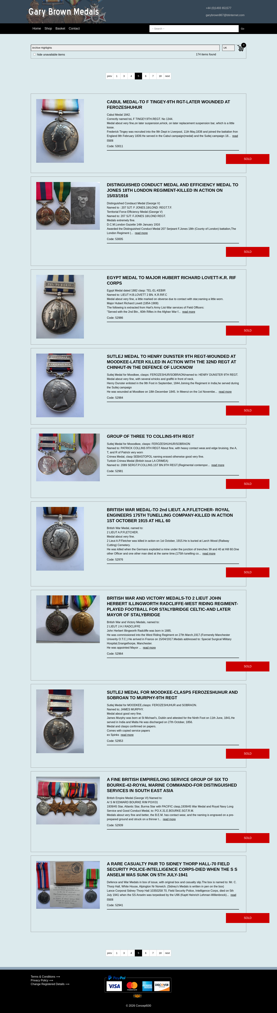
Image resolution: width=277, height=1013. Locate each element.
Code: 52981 (115, 471)
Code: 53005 (115, 239)
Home (37, 28)
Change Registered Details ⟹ (50, 984)
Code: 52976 (115, 559)
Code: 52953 (115, 740)
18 (160, 76)
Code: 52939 (115, 825)
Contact (74, 28)
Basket (60, 28)
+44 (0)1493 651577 (218, 8)
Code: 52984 (115, 397)
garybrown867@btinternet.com (225, 15)
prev (109, 76)
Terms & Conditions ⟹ (45, 976)
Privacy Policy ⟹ (42, 980)
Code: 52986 (115, 317)
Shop (48, 28)
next (167, 76)
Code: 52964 (115, 653)
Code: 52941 (115, 905)
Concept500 (143, 1005)
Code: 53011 (115, 146)
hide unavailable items (49, 54)
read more (141, 233)
